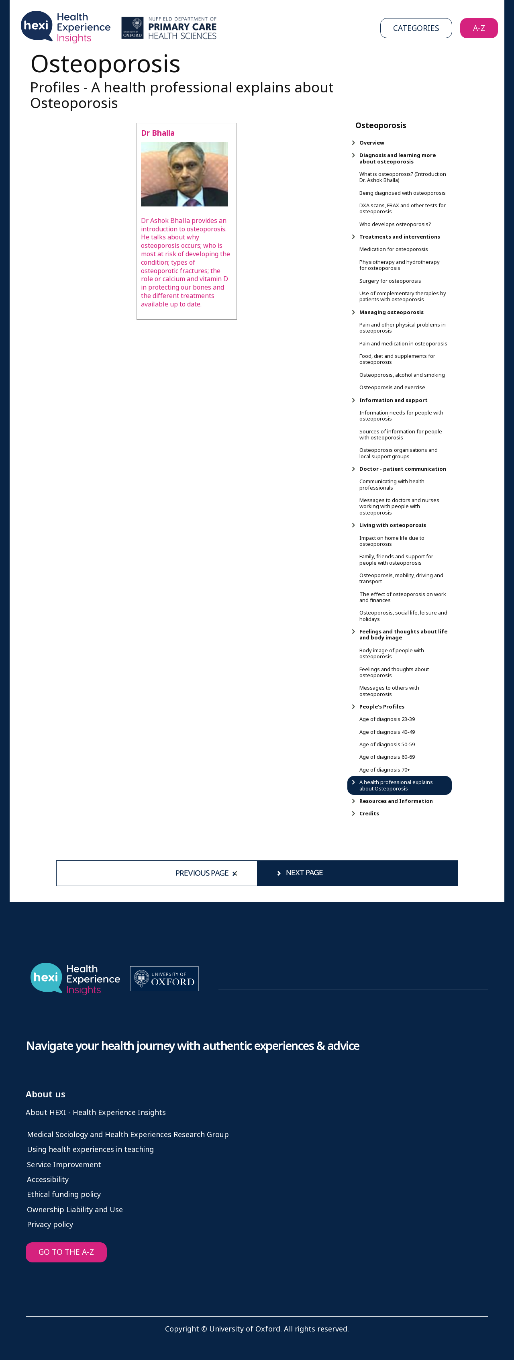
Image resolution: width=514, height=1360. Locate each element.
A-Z (479, 28)
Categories (416, 28)
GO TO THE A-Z (66, 1252)
